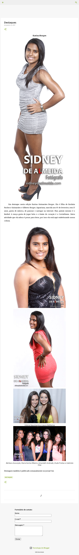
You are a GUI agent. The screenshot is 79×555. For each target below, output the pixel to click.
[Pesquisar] (76, 2)
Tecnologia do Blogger (39, 548)
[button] (5, 29)
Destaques (8, 477)
